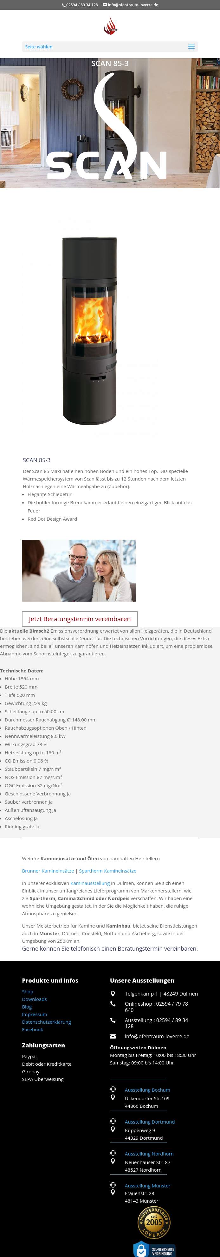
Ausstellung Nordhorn (149, 1153)
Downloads (34, 999)
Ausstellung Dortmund (150, 1122)
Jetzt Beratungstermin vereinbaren (80, 619)
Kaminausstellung (90, 883)
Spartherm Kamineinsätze (107, 871)
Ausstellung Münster (148, 1185)
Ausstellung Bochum (147, 1090)
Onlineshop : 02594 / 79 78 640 (156, 1006)
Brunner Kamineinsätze (48, 871)
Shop (27, 991)
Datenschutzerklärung (46, 1022)
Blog (27, 1006)
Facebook (32, 1029)
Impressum (34, 1014)
